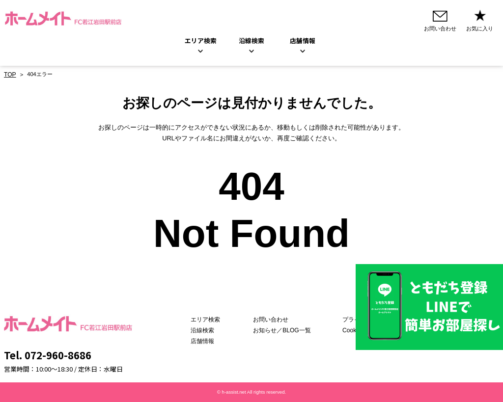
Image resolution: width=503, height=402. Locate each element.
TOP (9, 75)
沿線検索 (251, 41)
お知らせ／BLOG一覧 (285, 330)
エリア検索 (201, 41)
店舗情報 (213, 341)
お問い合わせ (275, 320)
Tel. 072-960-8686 (47, 355)
